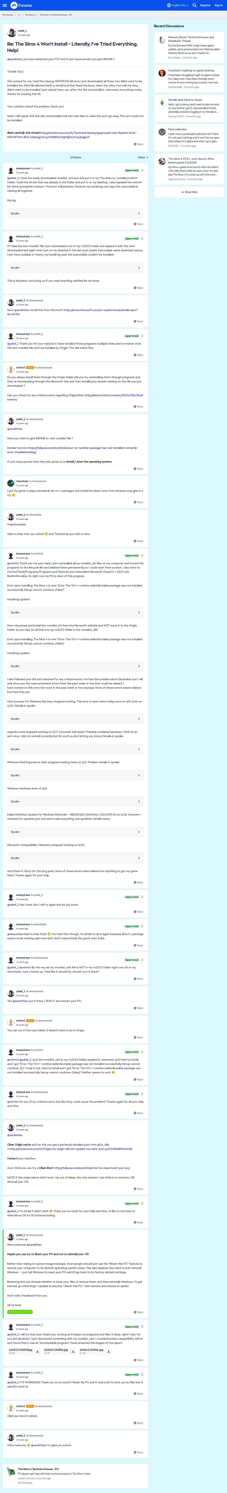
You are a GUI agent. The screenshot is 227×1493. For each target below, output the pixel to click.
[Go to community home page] (21, 5)
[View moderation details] (142, 170)
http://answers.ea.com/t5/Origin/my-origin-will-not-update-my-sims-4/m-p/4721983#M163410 (70, 1149)
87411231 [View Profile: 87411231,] (173, 146)
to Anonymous (34, 300)
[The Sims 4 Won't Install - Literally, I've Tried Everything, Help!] (24, 35)
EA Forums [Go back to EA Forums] (8, 14)
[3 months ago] (189, 58)
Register (205, 5)
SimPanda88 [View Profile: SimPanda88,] (175, 87)
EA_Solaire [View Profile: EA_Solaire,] (174, 57)
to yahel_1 (37, 168)
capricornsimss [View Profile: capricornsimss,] (176, 179)
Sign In (219, 5)
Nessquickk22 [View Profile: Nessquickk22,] (176, 116)
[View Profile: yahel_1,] (11, 32)
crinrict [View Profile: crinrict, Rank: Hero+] (20, 367)
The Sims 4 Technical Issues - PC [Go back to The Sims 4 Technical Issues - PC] (56, 14)
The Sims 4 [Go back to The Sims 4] (30, 14)
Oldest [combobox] (143, 157)
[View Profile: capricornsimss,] (162, 161)
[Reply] (138, 144)
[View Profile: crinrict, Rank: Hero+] (10, 369)
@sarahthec (15, 59)
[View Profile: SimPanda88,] (162, 73)
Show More (189, 192)
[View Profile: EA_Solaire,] (162, 39)
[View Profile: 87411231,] (162, 132)
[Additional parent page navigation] (19, 14)
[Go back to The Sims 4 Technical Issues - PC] (54, 1469)
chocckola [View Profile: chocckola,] (22, 481)
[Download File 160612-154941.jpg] (108, 1351)
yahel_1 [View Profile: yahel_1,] (22, 30)
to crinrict (37, 553)
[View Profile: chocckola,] (10, 483)
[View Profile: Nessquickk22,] (162, 102)
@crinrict (13, 563)
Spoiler (15, 213)
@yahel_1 (13, 178)
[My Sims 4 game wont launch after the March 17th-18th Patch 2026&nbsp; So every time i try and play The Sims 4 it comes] (194, 171)
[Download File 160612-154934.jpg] (73, 1351)
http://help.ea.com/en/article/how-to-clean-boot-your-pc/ (92, 1168)
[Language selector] (177, 5)
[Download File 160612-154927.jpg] (37, 1351)
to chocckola (33, 514)
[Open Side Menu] (5, 5)
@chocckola (18, 524)
